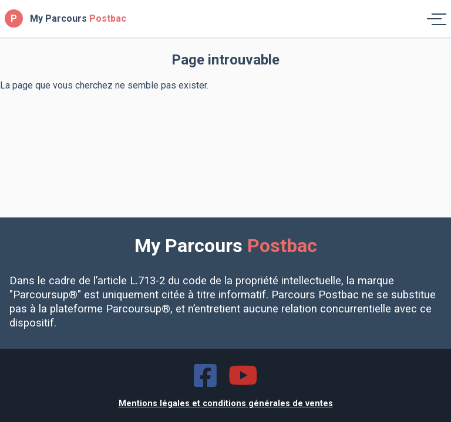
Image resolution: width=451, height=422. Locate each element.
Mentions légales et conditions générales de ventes (226, 404)
